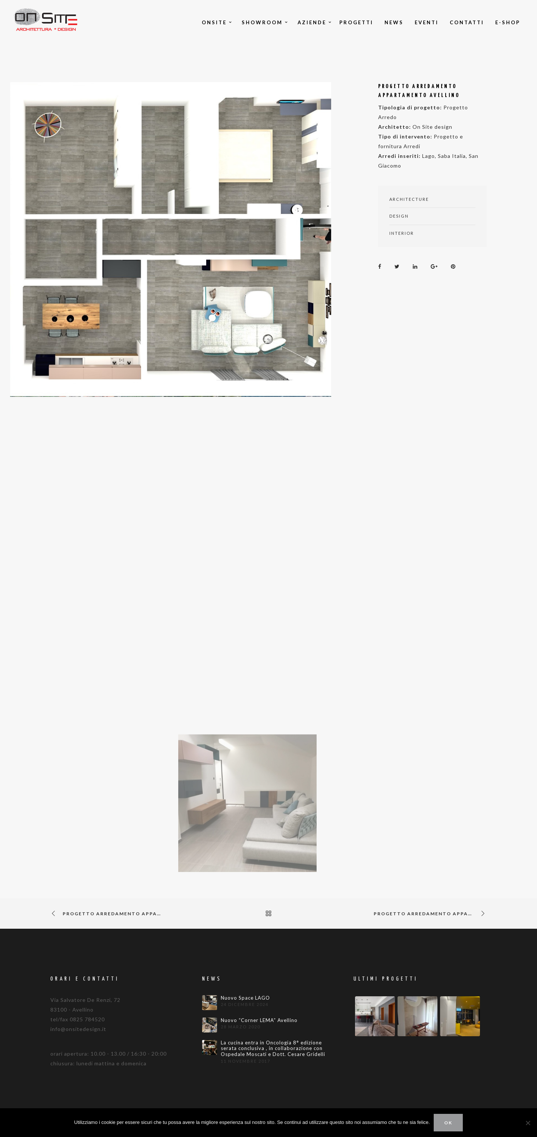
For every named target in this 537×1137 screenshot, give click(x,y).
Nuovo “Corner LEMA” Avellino (259, 1020)
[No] (527, 1123)
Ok (448, 1122)
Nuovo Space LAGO (245, 998)
